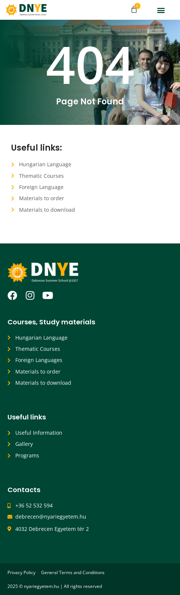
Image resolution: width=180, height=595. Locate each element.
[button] (161, 10)
